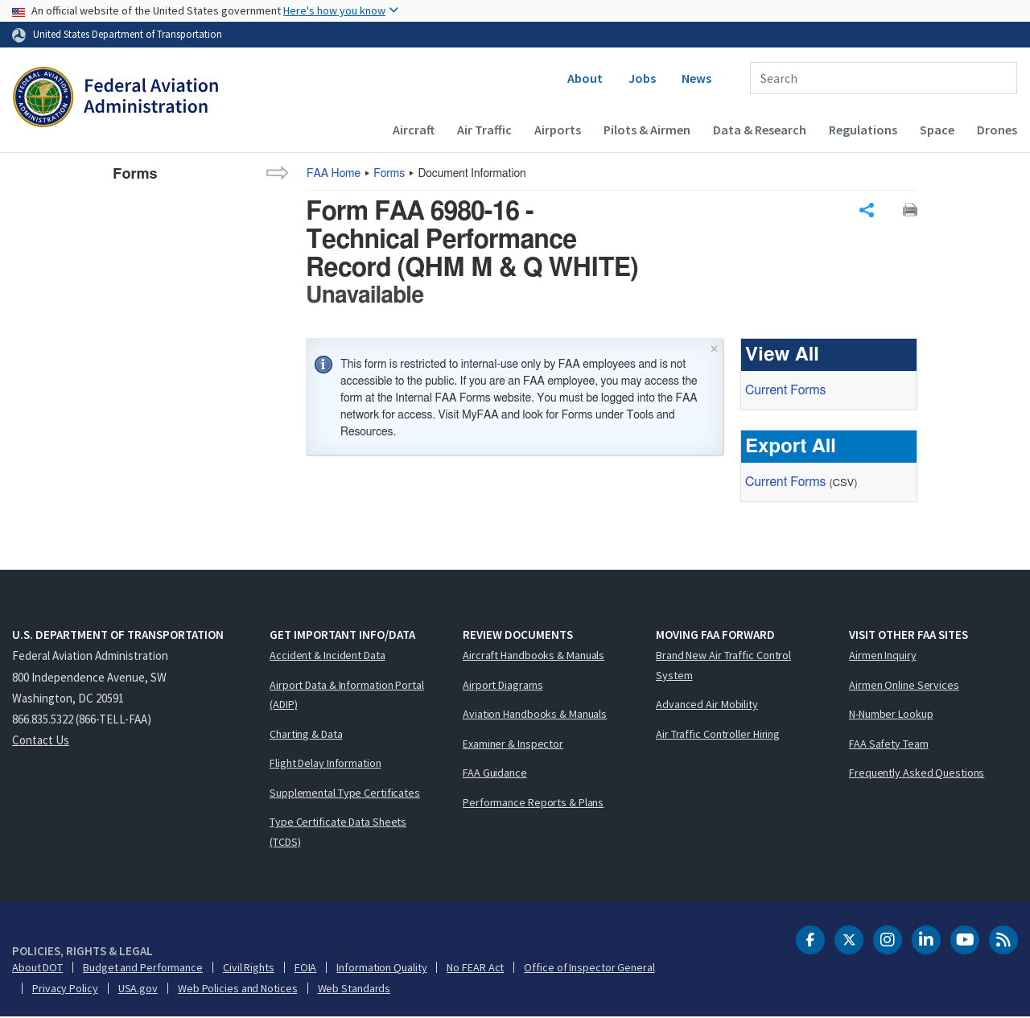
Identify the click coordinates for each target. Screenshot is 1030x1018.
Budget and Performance (143, 968)
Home (333, 173)
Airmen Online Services (904, 685)
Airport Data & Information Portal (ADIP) (347, 695)
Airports (557, 130)
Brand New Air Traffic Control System (723, 666)
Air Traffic (484, 130)
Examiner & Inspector (513, 744)
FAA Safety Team (889, 744)
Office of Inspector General (589, 968)
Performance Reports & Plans (533, 803)
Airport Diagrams (502, 685)
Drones (997, 130)
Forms (389, 173)
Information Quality (381, 968)
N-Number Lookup (891, 714)
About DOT (37, 968)
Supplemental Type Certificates (345, 793)
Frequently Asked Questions (916, 773)
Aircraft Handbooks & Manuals (533, 656)
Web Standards (354, 989)
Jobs (642, 78)
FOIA (306, 968)
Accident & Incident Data (327, 656)
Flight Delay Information (325, 763)
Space (937, 130)
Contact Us (40, 740)
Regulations (863, 130)
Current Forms (785, 390)
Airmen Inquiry (883, 656)
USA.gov (138, 989)
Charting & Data (306, 734)
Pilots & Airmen (647, 130)
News (696, 78)
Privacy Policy (65, 989)
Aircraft (414, 130)
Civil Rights (248, 968)
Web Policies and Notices (238, 989)
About (585, 78)
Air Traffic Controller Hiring (718, 734)
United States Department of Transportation (127, 33)
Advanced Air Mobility (707, 705)
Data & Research (759, 130)
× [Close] (714, 347)
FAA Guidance (495, 773)
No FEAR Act (475, 968)
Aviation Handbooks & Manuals (535, 714)
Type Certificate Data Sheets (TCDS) (338, 832)
